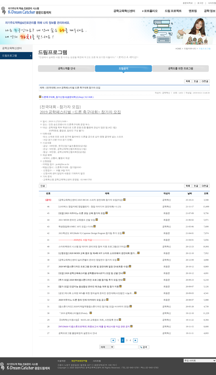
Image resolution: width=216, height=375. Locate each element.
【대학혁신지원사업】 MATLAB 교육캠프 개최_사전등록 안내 (88, 320)
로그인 (200, 3)
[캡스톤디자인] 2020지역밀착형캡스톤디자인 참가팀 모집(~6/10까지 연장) (93, 306)
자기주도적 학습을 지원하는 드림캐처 (27, 11)
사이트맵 (212, 3)
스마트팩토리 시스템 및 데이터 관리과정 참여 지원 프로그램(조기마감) (92, 246)
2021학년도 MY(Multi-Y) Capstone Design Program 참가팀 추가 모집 (90, 233)
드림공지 (123, 68)
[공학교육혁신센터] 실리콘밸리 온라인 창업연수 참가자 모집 (87, 260)
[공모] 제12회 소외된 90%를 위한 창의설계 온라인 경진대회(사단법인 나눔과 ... (96, 293)
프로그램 (180, 68)
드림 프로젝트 (173, 10)
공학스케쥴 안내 (66, 68)
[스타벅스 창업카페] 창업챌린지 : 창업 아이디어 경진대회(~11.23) (89, 206)
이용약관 (62, 361)
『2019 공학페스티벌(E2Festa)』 (73, 313)
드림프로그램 (9, 55)
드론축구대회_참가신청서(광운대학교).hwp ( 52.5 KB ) (66, 97)
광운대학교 (188, 3)
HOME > (179, 48)
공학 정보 (209, 10)
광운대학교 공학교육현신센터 (25, 366)
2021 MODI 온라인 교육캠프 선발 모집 (76, 220)
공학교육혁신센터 (124, 10)
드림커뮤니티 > (191, 48)
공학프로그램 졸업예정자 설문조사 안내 (77, 333)
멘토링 (193, 10)
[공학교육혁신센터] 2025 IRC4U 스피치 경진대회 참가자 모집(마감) (90, 200)
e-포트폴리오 (150, 10)
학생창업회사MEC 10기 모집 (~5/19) (75, 226)
